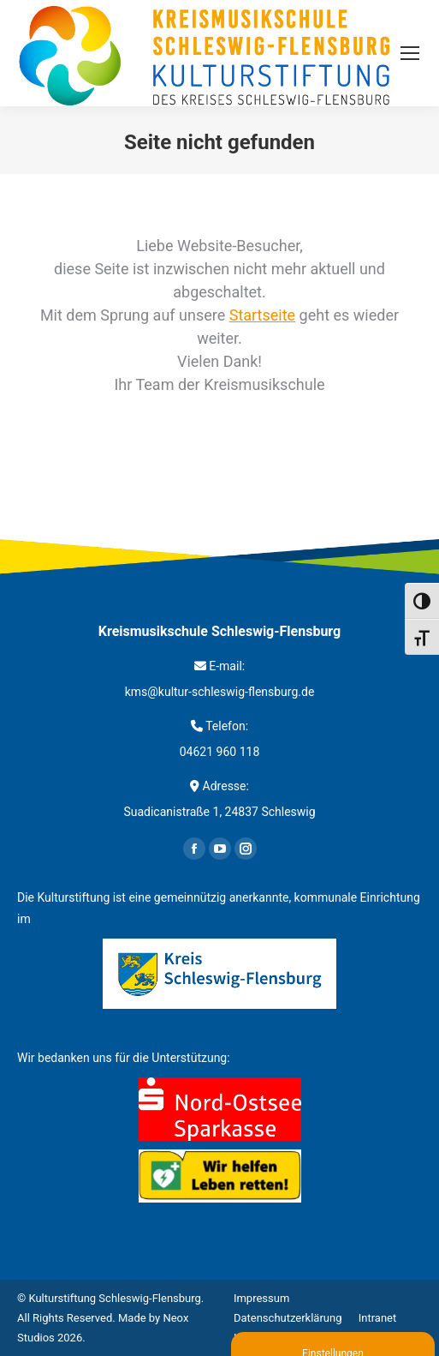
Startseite (262, 315)
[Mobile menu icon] (410, 53)
